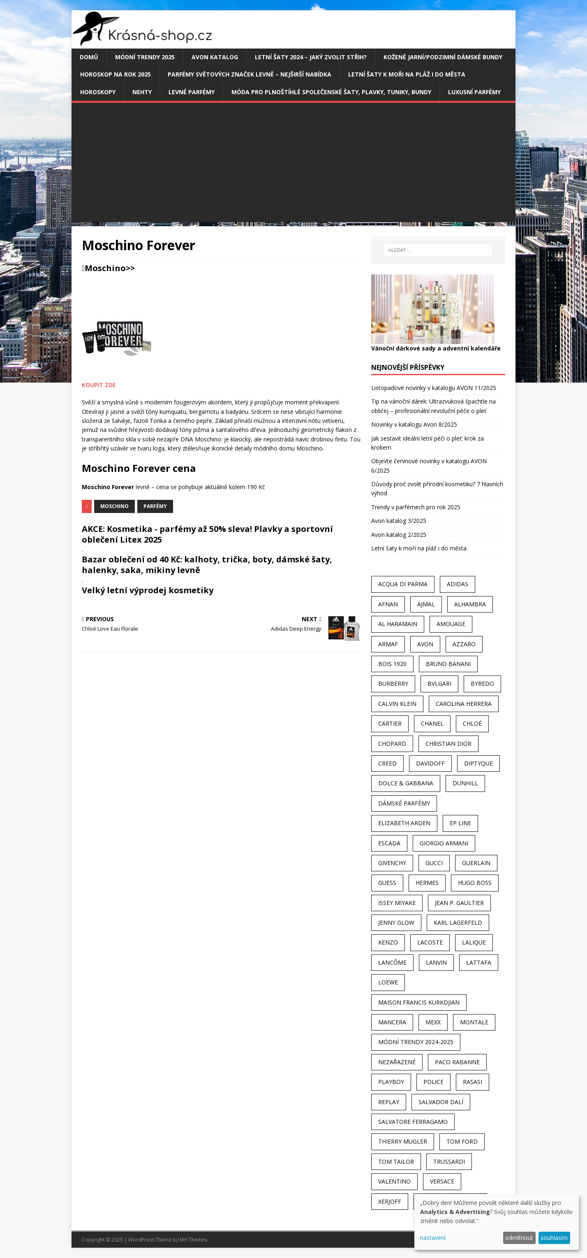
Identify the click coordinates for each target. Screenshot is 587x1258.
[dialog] (496, 1222)
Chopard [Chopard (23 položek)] (392, 743)
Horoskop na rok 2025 (115, 74)
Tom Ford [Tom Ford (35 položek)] (462, 1141)
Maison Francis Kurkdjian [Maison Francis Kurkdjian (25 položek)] (419, 1002)
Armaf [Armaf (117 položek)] (388, 644)
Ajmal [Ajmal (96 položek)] (426, 604)
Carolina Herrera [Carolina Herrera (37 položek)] (464, 704)
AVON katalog (215, 57)
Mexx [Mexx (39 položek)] (433, 1022)
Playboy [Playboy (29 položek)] (391, 1082)
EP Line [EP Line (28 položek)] (460, 823)
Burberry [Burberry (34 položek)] (393, 683)
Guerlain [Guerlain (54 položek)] (476, 863)
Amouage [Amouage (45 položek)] (451, 624)
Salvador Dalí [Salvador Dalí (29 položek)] (440, 1102)
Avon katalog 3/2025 (398, 521)
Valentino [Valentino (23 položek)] (394, 1181)
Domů (89, 57)
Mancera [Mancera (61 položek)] (392, 1022)
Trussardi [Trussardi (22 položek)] (449, 1161)
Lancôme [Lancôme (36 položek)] (392, 962)
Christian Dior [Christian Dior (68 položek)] (448, 743)
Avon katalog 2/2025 (398, 534)
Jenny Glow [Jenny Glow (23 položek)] (396, 922)
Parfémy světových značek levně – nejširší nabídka (249, 74)
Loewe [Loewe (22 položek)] (388, 982)
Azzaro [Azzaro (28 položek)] (464, 644)
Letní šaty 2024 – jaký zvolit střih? (311, 57)
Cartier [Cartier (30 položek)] (390, 723)
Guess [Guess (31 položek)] (387, 883)
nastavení (433, 1238)
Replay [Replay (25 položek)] (388, 1102)
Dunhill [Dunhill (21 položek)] (465, 783)
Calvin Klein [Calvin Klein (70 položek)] (397, 704)
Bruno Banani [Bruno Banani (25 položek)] (448, 664)
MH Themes (193, 1239)
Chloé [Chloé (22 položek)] (472, 723)
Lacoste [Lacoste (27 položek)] (430, 942)
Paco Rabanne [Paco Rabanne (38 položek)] (457, 1062)
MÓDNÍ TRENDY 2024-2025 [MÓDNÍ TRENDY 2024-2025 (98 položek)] (415, 1042)
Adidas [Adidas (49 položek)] (457, 584)
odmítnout (519, 1238)
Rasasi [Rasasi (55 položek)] (472, 1082)
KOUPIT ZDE (99, 385)
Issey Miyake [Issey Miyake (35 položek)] (397, 903)
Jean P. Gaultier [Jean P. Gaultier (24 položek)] (459, 903)
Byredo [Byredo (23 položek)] (482, 683)
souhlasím (554, 1238)
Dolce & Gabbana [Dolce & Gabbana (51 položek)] (405, 783)
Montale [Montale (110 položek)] (474, 1022)
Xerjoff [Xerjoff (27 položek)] (389, 1201)
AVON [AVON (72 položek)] (425, 644)
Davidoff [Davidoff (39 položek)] (430, 763)
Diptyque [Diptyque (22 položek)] (478, 763)
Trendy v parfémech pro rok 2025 (415, 507)
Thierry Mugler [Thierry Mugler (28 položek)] (402, 1141)
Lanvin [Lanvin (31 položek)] (436, 962)
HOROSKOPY (98, 92)
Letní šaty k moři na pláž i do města (406, 74)
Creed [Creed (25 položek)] (387, 763)
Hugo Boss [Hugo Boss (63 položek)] (475, 883)
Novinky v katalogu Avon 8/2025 (414, 424)
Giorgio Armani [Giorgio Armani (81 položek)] (444, 843)
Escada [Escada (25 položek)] (389, 843)
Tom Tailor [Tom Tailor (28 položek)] (396, 1161)
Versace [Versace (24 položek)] (442, 1181)
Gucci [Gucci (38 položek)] (434, 863)
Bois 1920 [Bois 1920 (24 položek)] (392, 664)
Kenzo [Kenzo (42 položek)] (388, 942)
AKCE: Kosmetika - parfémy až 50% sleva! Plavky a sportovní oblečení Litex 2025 (207, 534)
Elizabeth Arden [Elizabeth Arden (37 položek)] (404, 823)
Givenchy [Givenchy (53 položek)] (392, 863)
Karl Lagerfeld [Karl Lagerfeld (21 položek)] (458, 922)
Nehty (142, 92)
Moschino (105, 268)
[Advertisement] (293, 164)
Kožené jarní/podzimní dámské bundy (443, 57)
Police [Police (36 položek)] (433, 1082)
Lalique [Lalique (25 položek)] (474, 942)
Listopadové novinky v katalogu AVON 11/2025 (433, 388)
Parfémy (155, 506)
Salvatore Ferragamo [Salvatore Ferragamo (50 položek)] (413, 1122)
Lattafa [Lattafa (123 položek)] (478, 962)
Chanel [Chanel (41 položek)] (432, 723)
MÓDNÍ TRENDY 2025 (145, 57)
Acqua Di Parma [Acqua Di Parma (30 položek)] (403, 584)
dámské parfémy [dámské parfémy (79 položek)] (404, 803)
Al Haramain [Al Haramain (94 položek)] (397, 624)
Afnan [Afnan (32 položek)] (388, 604)
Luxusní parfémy (474, 92)
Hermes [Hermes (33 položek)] (427, 883)
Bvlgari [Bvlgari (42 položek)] (439, 683)
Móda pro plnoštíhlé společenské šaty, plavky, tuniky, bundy (331, 92)
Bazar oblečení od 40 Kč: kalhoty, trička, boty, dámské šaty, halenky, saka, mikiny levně (207, 565)
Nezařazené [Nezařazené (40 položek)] (397, 1062)
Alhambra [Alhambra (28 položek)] (470, 604)
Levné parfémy (192, 92)
